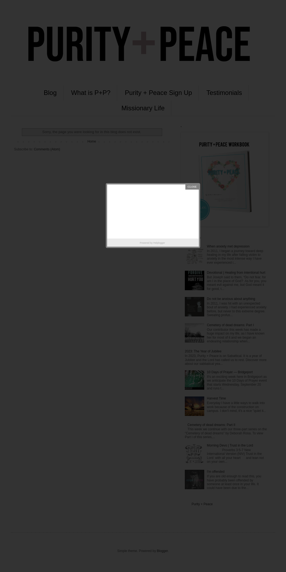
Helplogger (159, 243)
